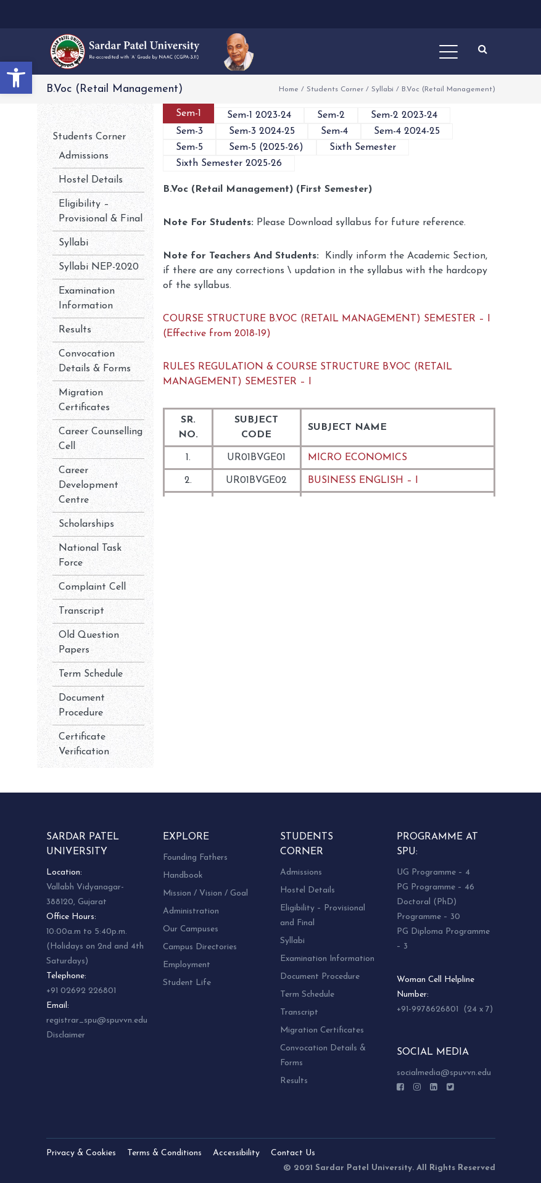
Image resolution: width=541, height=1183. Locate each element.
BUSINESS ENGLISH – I (363, 480)
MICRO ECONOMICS (357, 458)
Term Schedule (91, 674)
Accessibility (236, 1153)
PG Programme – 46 (435, 887)
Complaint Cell (92, 587)
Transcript (81, 611)
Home (289, 89)
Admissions (84, 156)
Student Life (187, 983)
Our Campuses (190, 929)
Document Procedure (320, 977)
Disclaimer (65, 1035)
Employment (186, 965)
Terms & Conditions (164, 1153)
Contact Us (293, 1153)
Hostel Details (91, 180)
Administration (191, 911)
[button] (16, 78)
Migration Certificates (322, 1030)
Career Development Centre (88, 485)
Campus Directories (200, 947)
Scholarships (86, 524)
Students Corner (335, 89)
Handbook (182, 876)
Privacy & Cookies (81, 1153)
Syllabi (382, 89)
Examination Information (327, 959)
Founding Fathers (195, 858)
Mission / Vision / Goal (205, 893)
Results (75, 330)
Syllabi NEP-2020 (99, 267)
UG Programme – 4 (433, 872)
